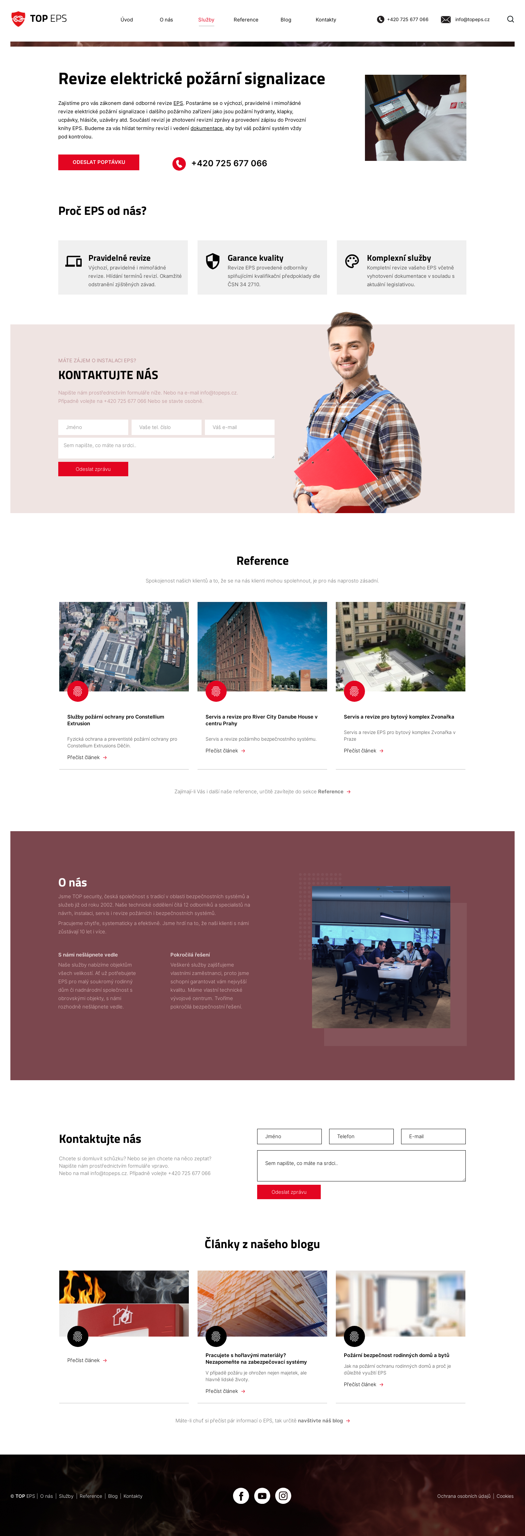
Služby (206, 20)
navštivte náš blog (324, 1420)
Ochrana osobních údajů (464, 1495)
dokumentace (207, 128)
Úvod (127, 20)
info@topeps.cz (472, 19)
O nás (166, 20)
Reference (246, 20)
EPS (178, 103)
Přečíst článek (86, 757)
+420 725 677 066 (408, 19)
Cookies (505, 1495)
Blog (286, 20)
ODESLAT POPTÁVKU (99, 162)
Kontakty (326, 20)
